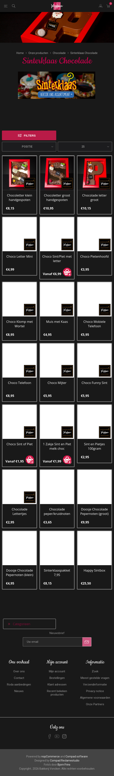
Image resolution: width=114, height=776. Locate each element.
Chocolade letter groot (94, 189)
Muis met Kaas (57, 314)
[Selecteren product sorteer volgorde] (29, 139)
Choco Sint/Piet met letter (57, 251)
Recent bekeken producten (57, 685)
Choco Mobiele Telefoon (94, 316)
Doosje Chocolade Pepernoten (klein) (19, 565)
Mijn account (57, 663)
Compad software (77, 748)
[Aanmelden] (52, 634)
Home (20, 45)
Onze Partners (95, 696)
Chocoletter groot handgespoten (57, 189)
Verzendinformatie (95, 677)
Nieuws (19, 683)
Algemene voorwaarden (95, 690)
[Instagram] (64, 729)
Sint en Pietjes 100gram (94, 438)
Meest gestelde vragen (95, 670)
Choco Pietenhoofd (94, 249)
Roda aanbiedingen (19, 677)
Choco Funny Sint (94, 375)
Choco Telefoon (19, 375)
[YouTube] (57, 729)
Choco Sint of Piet (19, 436)
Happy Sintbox (94, 563)
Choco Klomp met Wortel (19, 316)
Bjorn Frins (64, 756)
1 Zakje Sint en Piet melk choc (57, 438)
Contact (19, 670)
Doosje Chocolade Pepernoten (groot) (94, 503)
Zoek (95, 663)
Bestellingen (57, 670)
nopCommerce (50, 748)
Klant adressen (57, 677)
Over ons (19, 663)
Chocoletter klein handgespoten (19, 189)
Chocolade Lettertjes (19, 503)
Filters (30, 128)
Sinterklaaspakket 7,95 (57, 565)
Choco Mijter (57, 375)
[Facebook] (50, 729)
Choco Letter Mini (19, 249)
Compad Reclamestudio (64, 752)
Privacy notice (95, 683)
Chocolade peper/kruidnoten (57, 503)
